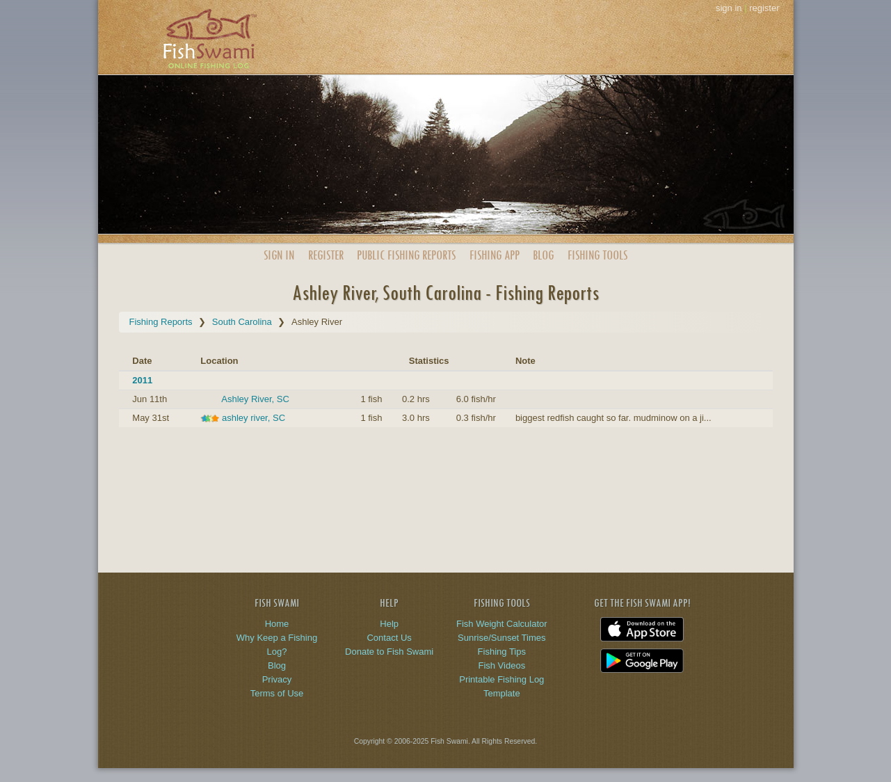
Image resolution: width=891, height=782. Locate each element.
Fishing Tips (502, 651)
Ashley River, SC (255, 399)
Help (389, 624)
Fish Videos (501, 665)
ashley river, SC (253, 418)
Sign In (279, 255)
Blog (543, 255)
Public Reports (406, 255)
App (494, 255)
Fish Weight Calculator (501, 624)
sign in (729, 8)
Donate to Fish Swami (389, 651)
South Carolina (242, 322)
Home (277, 624)
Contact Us (389, 637)
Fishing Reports (161, 322)
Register (326, 255)
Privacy (277, 679)
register (764, 8)
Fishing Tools (597, 255)
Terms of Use (277, 693)
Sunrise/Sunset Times (501, 637)
